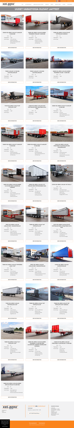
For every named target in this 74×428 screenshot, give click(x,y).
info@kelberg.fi (41, 406)
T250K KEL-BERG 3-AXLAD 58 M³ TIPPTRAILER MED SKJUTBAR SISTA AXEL (37, 107)
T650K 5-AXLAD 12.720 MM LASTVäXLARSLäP (37, 71)
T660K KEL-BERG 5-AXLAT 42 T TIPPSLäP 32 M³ (12, 342)
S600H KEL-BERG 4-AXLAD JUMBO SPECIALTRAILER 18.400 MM (12, 384)
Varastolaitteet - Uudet (55, 408)
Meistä (52, 4)
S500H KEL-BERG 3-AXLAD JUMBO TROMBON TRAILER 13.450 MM (37, 33)
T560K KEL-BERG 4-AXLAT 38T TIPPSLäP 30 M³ (37, 303)
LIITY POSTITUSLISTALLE (34, 413)
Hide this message (5, 426)
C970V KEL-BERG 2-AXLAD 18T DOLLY (61, 184)
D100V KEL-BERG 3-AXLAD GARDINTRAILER (61, 265)
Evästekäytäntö (42, 423)
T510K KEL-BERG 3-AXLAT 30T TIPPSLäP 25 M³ (12, 106)
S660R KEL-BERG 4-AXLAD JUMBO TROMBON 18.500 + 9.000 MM (61, 71)
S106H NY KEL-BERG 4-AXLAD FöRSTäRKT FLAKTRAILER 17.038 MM (61, 342)
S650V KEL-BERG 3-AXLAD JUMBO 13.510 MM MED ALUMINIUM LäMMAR (12, 186)
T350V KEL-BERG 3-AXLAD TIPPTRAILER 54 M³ (12, 303)
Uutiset (64, 4)
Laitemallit (53, 407)
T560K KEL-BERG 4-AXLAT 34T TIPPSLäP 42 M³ (37, 225)
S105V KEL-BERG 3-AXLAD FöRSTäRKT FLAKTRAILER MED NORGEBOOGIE (62, 146)
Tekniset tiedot (58, 4)
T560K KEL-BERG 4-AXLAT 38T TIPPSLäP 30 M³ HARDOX (61, 303)
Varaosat (47, 4)
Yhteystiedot (69, 4)
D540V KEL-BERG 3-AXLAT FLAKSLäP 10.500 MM (12, 33)
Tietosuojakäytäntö (33, 423)
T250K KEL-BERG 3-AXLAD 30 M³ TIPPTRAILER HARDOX (61, 33)
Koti (22, 4)
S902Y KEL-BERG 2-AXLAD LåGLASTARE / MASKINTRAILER (12, 225)
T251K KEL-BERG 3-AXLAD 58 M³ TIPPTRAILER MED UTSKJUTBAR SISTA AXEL (61, 226)
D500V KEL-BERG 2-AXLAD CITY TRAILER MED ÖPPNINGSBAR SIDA (37, 185)
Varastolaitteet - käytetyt (55, 410)
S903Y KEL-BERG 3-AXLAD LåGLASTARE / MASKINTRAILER (37, 265)
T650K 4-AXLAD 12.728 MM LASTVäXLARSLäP (12, 71)
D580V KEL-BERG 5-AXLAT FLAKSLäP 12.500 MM (61, 106)
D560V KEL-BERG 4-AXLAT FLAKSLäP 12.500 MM (12, 145)
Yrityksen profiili (54, 412)
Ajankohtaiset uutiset (55, 414)
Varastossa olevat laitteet (38, 4)
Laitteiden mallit (28, 4)
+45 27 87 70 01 (31, 406)
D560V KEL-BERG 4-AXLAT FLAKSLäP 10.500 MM (37, 145)
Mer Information (12, 47)
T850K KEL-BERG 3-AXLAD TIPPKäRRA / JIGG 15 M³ (12, 265)
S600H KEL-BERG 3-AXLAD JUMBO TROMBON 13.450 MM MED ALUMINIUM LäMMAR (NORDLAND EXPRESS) (37, 344)
